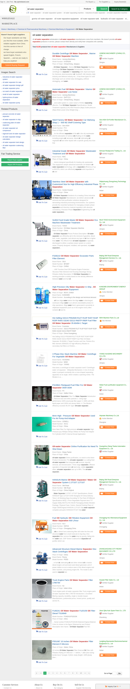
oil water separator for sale (12, 82)
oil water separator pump (11, 103)
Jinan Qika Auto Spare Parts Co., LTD (112, 611)
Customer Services (10, 685)
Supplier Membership (83, 688)
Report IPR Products (15, 165)
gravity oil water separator (42, 19)
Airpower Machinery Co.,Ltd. (109, 416)
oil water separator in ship (12, 119)
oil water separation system (54, 13)
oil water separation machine (119, 13)
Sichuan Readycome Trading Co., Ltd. (112, 151)
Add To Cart (42, 74)
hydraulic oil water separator (112, 19)
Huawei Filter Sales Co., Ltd (109, 580)
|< (36, 673)
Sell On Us (79, 685)
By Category (58, 688)
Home (3, 29)
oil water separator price (11, 88)
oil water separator (36, 13)
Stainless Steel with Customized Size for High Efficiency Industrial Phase (75, 184)
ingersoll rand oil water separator (14, 134)
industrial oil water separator (97, 13)
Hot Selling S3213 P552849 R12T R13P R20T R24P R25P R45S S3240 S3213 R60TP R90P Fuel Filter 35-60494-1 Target (75, 320)
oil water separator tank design (13, 142)
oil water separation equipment (66, 19)
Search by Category (119, 9)
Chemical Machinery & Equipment (61, 29)
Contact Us (7, 688)
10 (81, 673)
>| (88, 673)
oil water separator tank (89, 19)
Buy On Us (57, 685)
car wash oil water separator (12, 91)
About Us (38, 685)
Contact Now (109, 67)
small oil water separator (11, 94)
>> (85, 673)
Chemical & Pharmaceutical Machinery (32, 29)
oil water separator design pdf (13, 85)
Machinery (11, 29)
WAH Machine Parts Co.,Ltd (109, 318)
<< (41, 673)
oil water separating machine (75, 13)
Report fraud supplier (15, 160)
